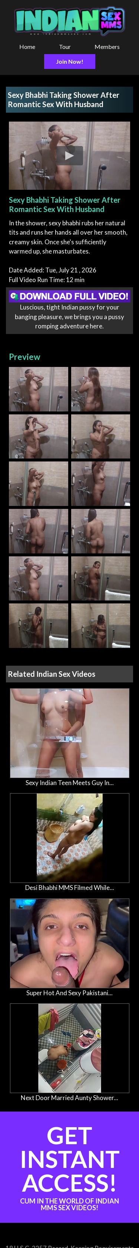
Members (107, 46)
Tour (65, 46)
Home (27, 46)
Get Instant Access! (69, 1166)
